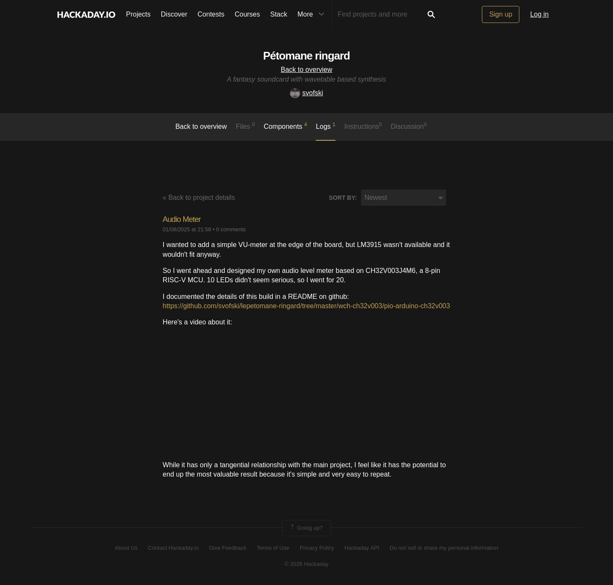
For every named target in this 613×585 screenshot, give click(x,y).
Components (285, 126)
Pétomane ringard (306, 54)
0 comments (231, 229)
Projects (138, 14)
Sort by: (343, 197)
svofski (306, 93)
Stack (278, 14)
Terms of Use (273, 548)
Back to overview (306, 69)
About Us (126, 548)
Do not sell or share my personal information (444, 548)
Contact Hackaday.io (173, 548)
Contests (211, 14)
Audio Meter (186, 218)
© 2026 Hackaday (306, 564)
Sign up (500, 14)
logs (325, 126)
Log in (539, 14)
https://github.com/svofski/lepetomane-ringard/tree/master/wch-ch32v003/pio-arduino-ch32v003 (306, 306)
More (313, 14)
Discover (174, 14)
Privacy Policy (317, 548)
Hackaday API (361, 548)
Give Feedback (227, 548)
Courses (247, 14)
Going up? (306, 528)
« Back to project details (199, 197)
